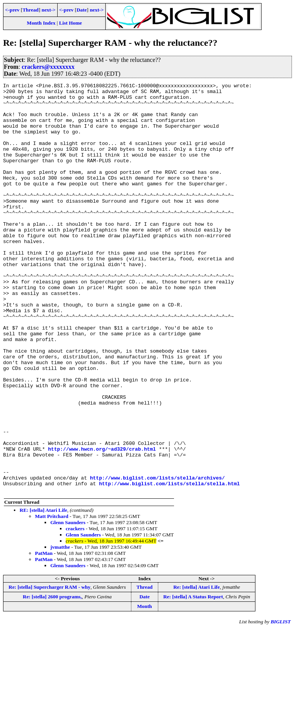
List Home (70, 23)
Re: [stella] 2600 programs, (52, 678)
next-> (48, 10)
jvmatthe (60, 629)
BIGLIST (280, 703)
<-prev (12, 10)
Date (81, 10)
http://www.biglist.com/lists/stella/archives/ (157, 557)
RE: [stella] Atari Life (43, 592)
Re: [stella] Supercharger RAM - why (49, 669)
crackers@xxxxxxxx (48, 66)
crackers (75, 610)
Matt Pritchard (51, 598)
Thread (30, 10)
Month (144, 688)
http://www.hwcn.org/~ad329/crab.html (102, 522)
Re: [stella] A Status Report (193, 678)
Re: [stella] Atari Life (196, 669)
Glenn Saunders (67, 604)
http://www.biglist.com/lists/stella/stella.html (169, 564)
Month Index (41, 23)
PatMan (44, 635)
